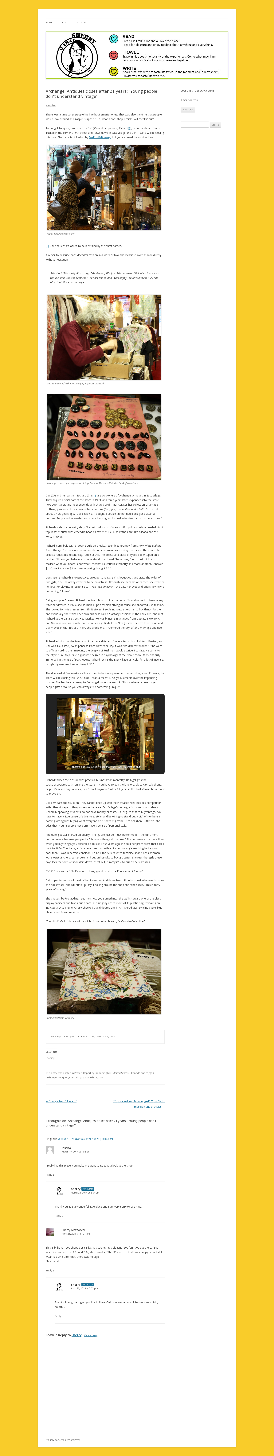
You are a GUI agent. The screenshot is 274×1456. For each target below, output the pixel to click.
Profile (78, 1073)
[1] (129, 128)
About (65, 22)
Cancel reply (90, 1335)
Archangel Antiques (57, 1077)
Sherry (75, 1189)
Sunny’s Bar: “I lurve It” (61, 1101)
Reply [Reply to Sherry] (58, 1215)
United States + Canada (126, 1073)
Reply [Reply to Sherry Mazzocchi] (49, 1270)
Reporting (88, 1073)
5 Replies (51, 105)
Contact (82, 22)
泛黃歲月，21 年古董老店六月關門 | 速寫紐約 (85, 1139)
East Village (75, 1077)
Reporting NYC (104, 1073)
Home (49, 22)
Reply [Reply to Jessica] (49, 1174)
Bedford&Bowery (100, 137)
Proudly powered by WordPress (63, 1440)
